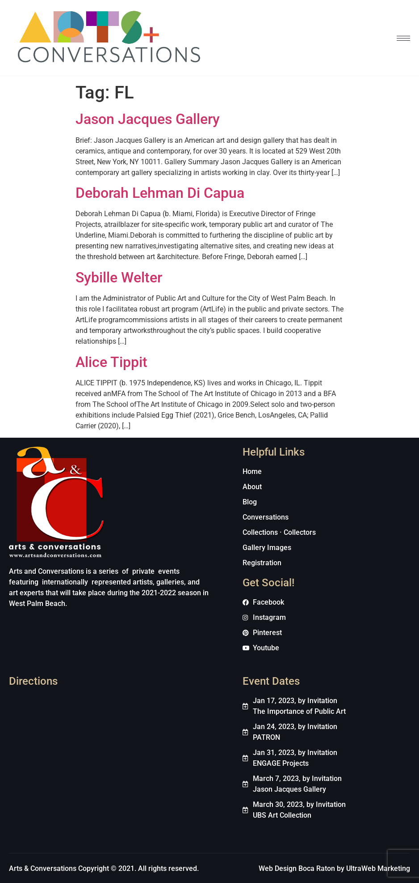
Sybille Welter (118, 277)
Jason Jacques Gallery (147, 119)
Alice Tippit (111, 362)
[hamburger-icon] (403, 38)
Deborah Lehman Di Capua (159, 192)
